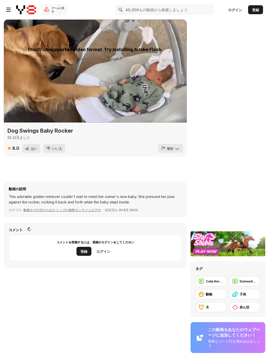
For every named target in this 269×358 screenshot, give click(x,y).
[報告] (170, 148)
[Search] (120, 9)
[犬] (211, 307)
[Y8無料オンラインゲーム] (26, 9)
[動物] (211, 294)
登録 (255, 10)
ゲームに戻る (58, 9)
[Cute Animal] (211, 281)
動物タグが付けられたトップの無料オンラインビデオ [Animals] (62, 210)
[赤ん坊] (244, 307)
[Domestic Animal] (244, 281)
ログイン (235, 10)
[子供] (244, 294)
